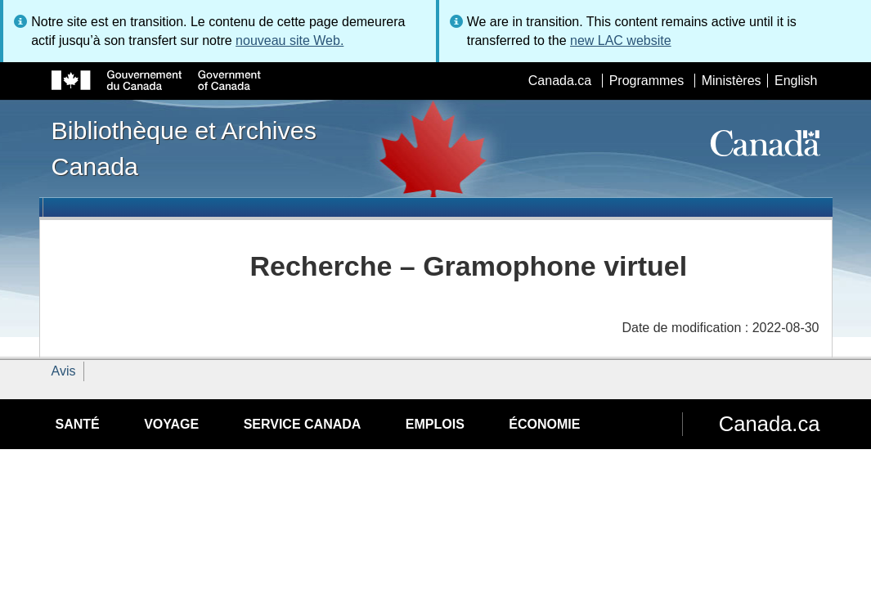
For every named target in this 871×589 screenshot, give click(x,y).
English (795, 81)
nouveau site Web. (289, 40)
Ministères (731, 81)
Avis (64, 371)
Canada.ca (559, 81)
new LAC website (620, 40)
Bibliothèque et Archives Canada (184, 148)
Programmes (647, 81)
